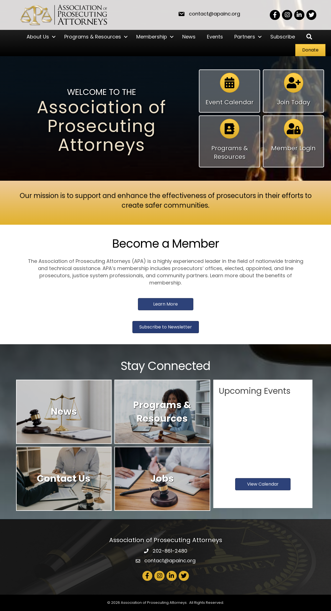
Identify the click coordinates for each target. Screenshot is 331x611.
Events (215, 36)
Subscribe (282, 36)
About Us (38, 36)
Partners (244, 36)
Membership (151, 36)
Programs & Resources (92, 36)
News (189, 36)
